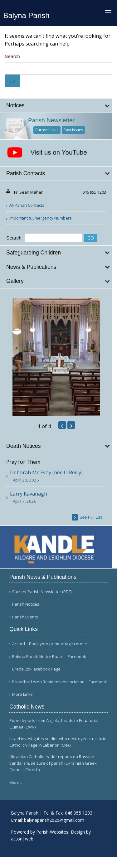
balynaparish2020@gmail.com (54, 820)
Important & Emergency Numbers (40, 218)
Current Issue (47, 130)
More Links (22, 694)
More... (15, 782)
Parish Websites (52, 832)
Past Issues (73, 130)
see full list (91, 517)
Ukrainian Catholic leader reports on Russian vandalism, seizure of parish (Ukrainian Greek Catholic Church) (53, 763)
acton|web (22, 839)
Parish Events (25, 617)
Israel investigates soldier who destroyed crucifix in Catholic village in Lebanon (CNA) (57, 742)
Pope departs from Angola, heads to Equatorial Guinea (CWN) (53, 724)
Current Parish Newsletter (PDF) (41, 592)
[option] (56, 357)
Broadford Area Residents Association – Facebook (59, 682)
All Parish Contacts (26, 205)
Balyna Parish (26, 15)
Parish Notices (25, 604)
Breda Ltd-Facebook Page (36, 669)
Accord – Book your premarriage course (49, 644)
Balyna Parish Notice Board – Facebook (49, 657)
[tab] (56, 106)
